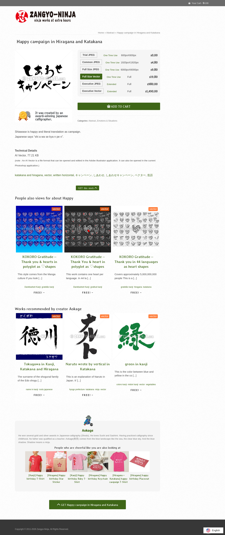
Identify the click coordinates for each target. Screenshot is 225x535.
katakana (147, 287)
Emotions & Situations (107, 121)
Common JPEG (91, 62)
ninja (97, 389)
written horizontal (63, 175)
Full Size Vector (91, 76)
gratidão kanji (48, 287)
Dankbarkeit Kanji (32, 287)
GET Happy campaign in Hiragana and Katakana (89, 504)
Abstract (92, 121)
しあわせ (98, 175)
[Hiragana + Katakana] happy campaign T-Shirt (118, 478)
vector (48, 175)
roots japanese (46, 389)
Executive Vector (92, 91)
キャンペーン (83, 175)
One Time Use (110, 55)
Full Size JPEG (90, 69)
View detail (39, 298)
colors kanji (121, 384)
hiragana (138, 287)
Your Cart (198, 3)
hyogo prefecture (77, 389)
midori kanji (133, 384)
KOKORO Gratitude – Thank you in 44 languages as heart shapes (136, 262)
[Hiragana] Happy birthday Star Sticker (56, 478)
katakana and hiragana (29, 175)
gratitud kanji (96, 287)
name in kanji (32, 389)
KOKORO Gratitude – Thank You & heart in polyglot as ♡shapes (87, 262)
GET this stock (86, 188)
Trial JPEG (89, 55)
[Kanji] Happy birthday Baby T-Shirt (77, 478)
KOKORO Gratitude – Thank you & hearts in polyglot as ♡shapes (39, 262)
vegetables (151, 384)
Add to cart (120, 106)
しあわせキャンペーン (119, 175)
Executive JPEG (91, 83)
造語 (150, 175)
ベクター (140, 175)
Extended (111, 84)
